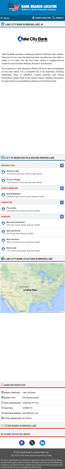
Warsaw (5, 216)
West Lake (11, 248)
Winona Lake (13, 171)
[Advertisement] (32, 120)
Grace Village (13, 179)
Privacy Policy (40, 455)
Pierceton (11, 208)
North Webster (14, 194)
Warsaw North (13, 231)
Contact (49, 455)
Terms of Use (29, 455)
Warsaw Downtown (16, 222)
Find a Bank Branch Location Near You (32, 452)
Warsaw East (13, 239)
